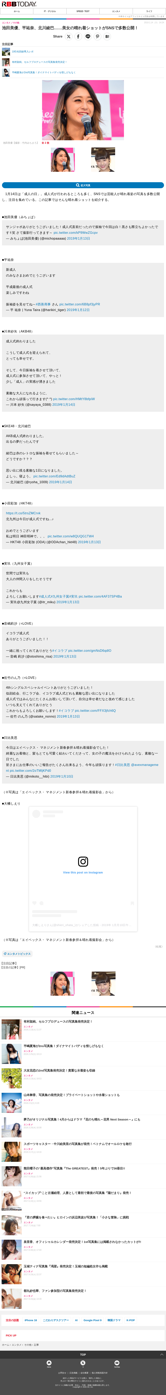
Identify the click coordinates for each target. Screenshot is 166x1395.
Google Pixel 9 (93, 1320)
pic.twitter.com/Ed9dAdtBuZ (54, 476)
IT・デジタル (50, 11)
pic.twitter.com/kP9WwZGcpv (76, 232)
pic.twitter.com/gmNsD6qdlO (89, 650)
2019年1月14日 (63, 404)
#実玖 (73, 596)
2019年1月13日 (78, 238)
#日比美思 (122, 765)
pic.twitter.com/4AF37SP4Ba (100, 596)
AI (76, 1320)
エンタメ (116, 11)
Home (49, 1367)
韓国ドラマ (114, 1320)
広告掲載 (73, 1373)
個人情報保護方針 (100, 1373)
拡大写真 (85, 185)
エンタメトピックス (19, 953)
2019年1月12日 (78, 310)
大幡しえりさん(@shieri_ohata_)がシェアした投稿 (65, 925)
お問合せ (62, 1373)
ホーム (17, 11)
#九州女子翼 (60, 596)
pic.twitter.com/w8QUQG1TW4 (71, 536)
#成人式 (45, 596)
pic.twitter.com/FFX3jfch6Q (95, 710)
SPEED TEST (82, 11)
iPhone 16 (31, 1320)
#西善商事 (43, 304)
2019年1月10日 (61, 776)
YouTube (117, 1367)
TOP (83, 1354)
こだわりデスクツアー (56, 1320)
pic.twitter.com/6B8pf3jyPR (79, 304)
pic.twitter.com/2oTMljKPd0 (30, 770)
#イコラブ (59, 650)
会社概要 (84, 1373)
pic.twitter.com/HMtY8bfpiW (74, 399)
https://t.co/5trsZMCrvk (23, 513)
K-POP (131, 1320)
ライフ (149, 11)
